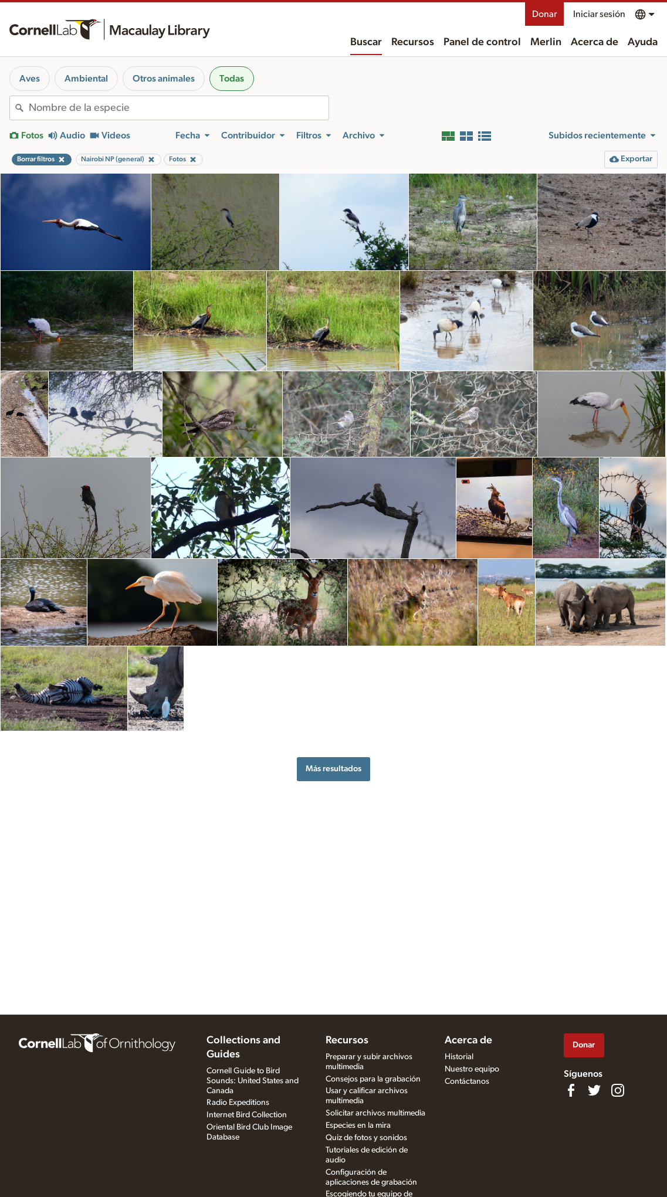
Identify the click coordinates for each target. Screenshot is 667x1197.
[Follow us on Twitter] (594, 1090)
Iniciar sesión (599, 14)
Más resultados (333, 768)
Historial (459, 1057)
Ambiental (86, 78)
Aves (29, 78)
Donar (544, 14)
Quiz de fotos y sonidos (366, 1138)
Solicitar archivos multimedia (375, 1113)
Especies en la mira (358, 1125)
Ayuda (643, 42)
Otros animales (164, 78)
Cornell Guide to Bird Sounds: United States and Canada (252, 1081)
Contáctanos (467, 1081)
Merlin (545, 42)
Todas (231, 78)
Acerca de (594, 42)
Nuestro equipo (472, 1069)
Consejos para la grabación (373, 1079)
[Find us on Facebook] (571, 1090)
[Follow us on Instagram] (618, 1090)
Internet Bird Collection (246, 1115)
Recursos (412, 42)
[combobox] (179, 108)
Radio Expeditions (237, 1102)
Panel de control (482, 42)
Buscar (366, 42)
